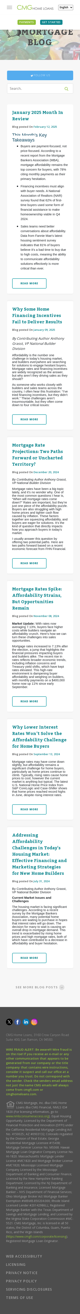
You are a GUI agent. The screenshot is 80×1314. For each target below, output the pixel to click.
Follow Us (40, 75)
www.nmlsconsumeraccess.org (27, 1116)
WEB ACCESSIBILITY (24, 1256)
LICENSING (16, 1264)
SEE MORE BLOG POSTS (40, 987)
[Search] (37, 88)
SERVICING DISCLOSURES (29, 1289)
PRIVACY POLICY (21, 1281)
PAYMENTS (26, 22)
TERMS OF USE (19, 1297)
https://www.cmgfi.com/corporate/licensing (36, 1236)
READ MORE (29, 283)
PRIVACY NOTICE (22, 1273)
